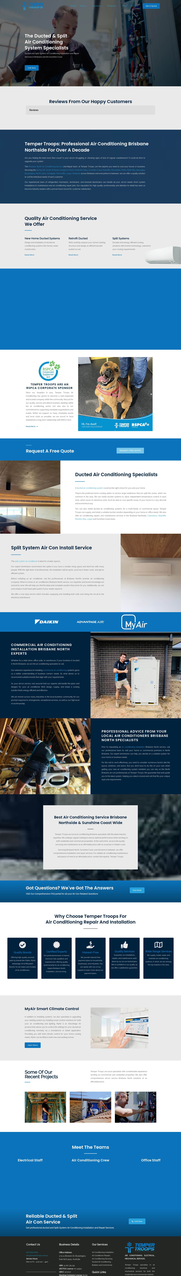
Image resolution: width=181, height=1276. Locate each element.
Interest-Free (90, 952)
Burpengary (30, 173)
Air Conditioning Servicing (102, 1259)
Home (73, 6)
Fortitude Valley (81, 170)
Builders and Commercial (102, 1265)
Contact (134, 6)
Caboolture (152, 516)
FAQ (124, 6)
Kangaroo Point (67, 170)
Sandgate (51, 173)
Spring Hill (40, 170)
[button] (26, 117)
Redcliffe (106, 170)
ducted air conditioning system (90, 488)
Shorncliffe (60, 173)
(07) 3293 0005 (32, 1252)
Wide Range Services (158, 951)
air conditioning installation (133, 747)
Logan (69, 173)
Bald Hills (131, 170)
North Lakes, (41, 173)
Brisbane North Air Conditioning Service (46, 166)
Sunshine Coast (95, 170)
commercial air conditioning (55, 670)
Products (111, 6)
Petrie (123, 170)
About (83, 6)
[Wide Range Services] (158, 944)
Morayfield (115, 170)
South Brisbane (52, 170)
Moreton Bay (80, 519)
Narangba (140, 170)
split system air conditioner (26, 561)
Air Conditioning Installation (103, 1252)
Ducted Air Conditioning (101, 1262)
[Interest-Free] (90, 944)
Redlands (76, 173)
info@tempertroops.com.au (37, 1255)
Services (97, 6)
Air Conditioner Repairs (101, 1255)
